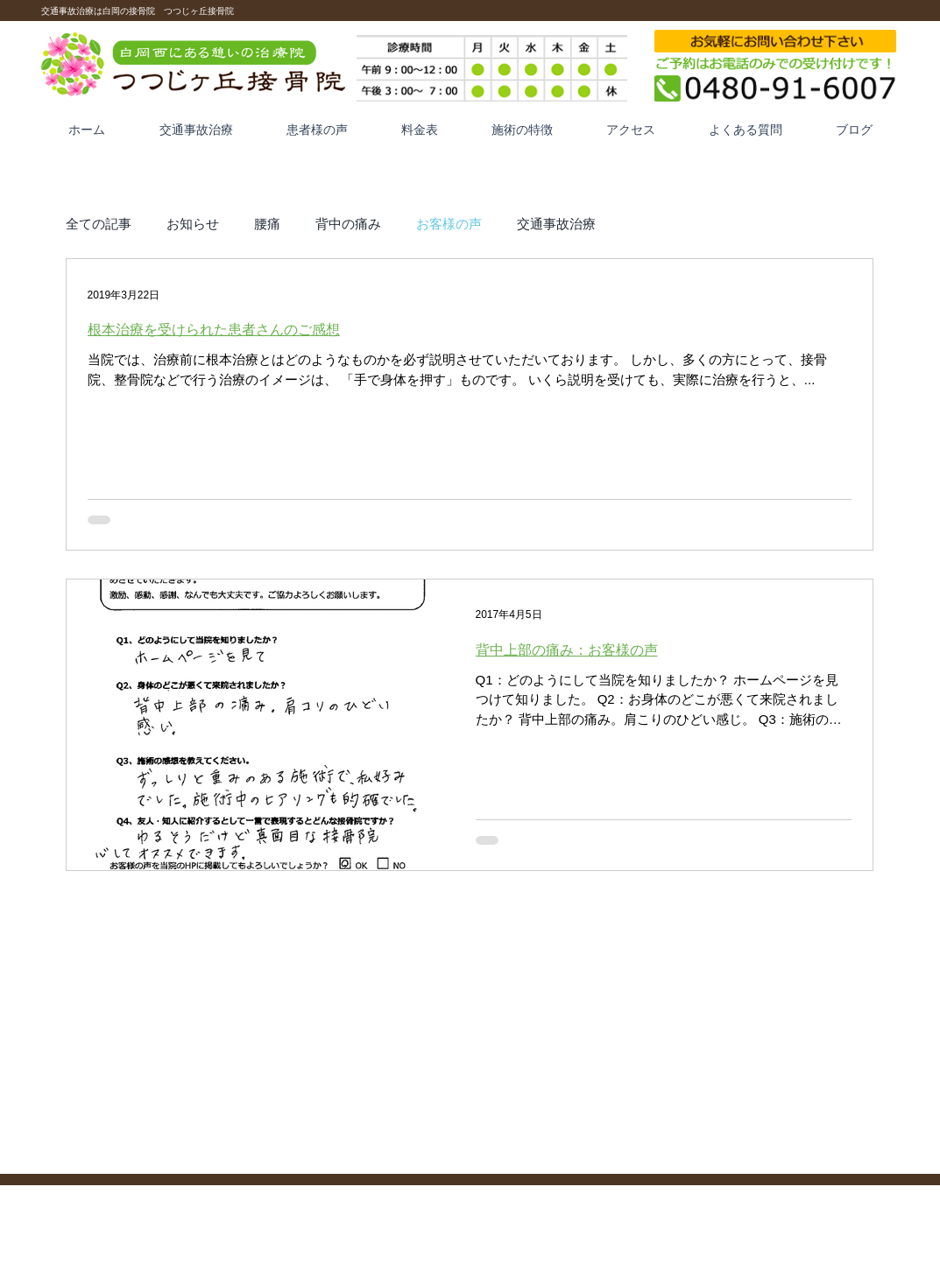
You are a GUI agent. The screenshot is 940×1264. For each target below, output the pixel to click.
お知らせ (192, 223)
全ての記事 (98, 223)
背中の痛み (348, 223)
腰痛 (267, 223)
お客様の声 (449, 223)
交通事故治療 (556, 223)
